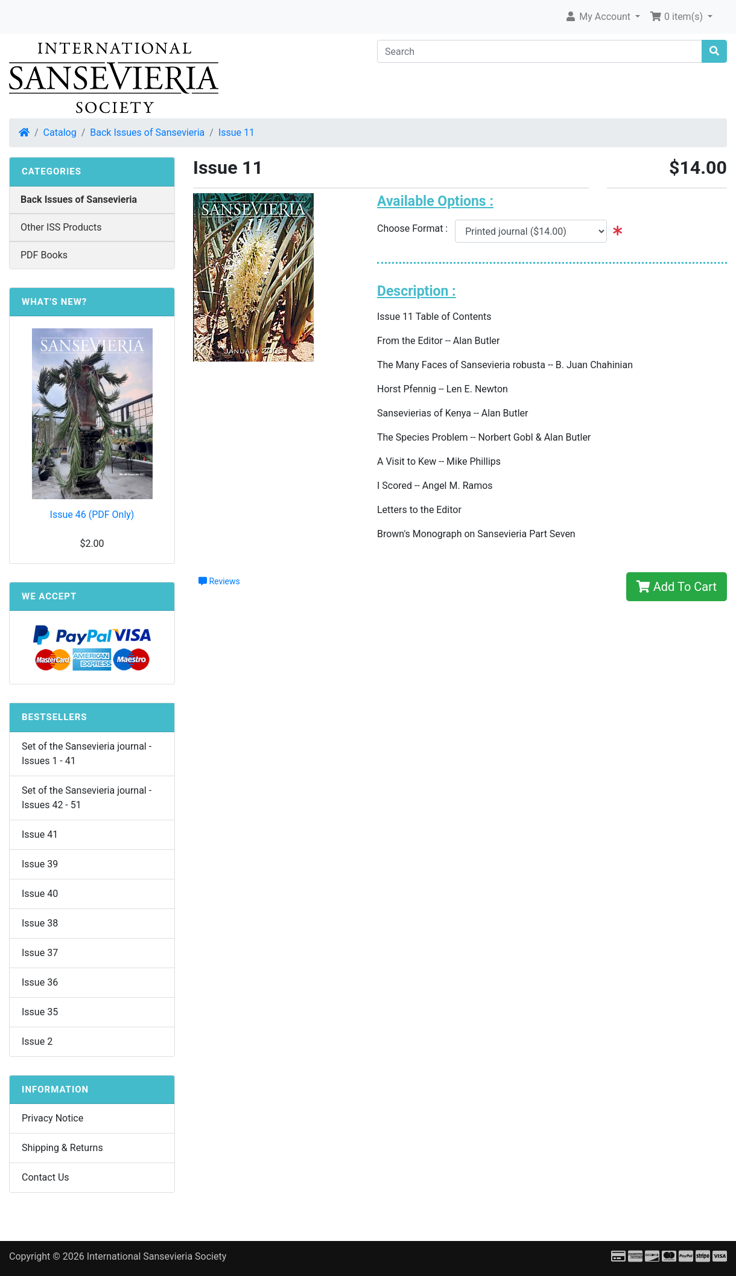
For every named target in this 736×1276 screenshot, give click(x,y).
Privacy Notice (52, 1118)
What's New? (54, 301)
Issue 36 (40, 982)
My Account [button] (599, 16)
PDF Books (44, 255)
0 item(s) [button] (677, 16)
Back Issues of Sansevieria (147, 132)
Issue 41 (40, 834)
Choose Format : (416, 228)
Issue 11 (236, 132)
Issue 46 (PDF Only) (92, 514)
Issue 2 (37, 1041)
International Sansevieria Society (156, 1256)
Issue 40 (40, 893)
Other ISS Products (61, 227)
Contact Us (45, 1177)
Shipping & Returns (62, 1147)
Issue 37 (40, 953)
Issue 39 (40, 864)
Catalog (60, 132)
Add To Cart (676, 586)
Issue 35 (40, 1012)
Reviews (219, 581)
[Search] (539, 51)
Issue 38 (40, 923)
